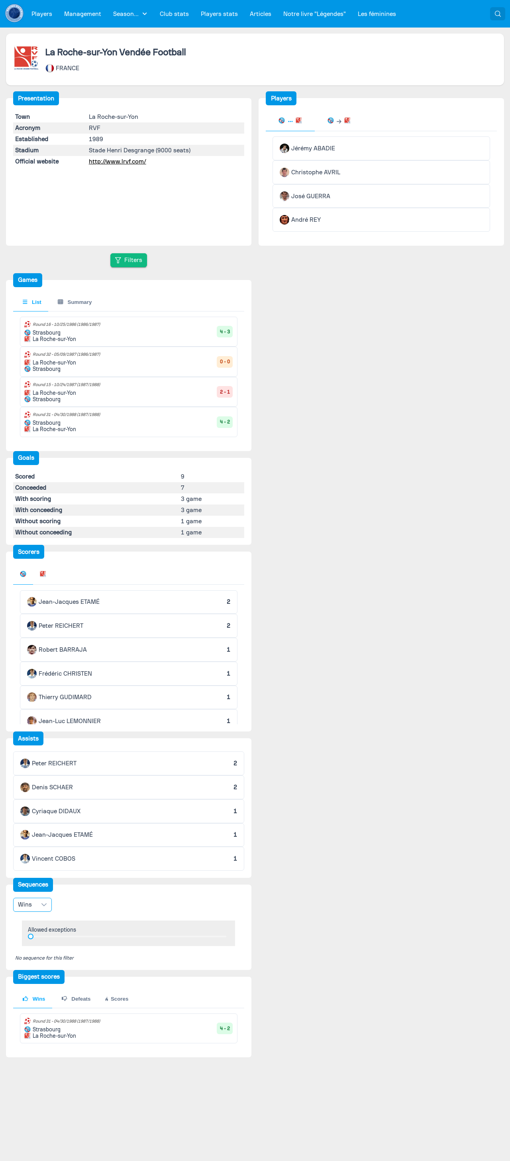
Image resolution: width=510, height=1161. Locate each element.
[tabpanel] (381, 184)
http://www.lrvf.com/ (117, 161)
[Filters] (128, 260)
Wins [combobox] (25, 904)
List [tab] (32, 302)
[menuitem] (42, 13)
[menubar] (213, 13)
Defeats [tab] (76, 999)
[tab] (290, 121)
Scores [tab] (116, 999)
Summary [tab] (75, 302)
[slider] (30, 936)
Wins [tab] (34, 999)
